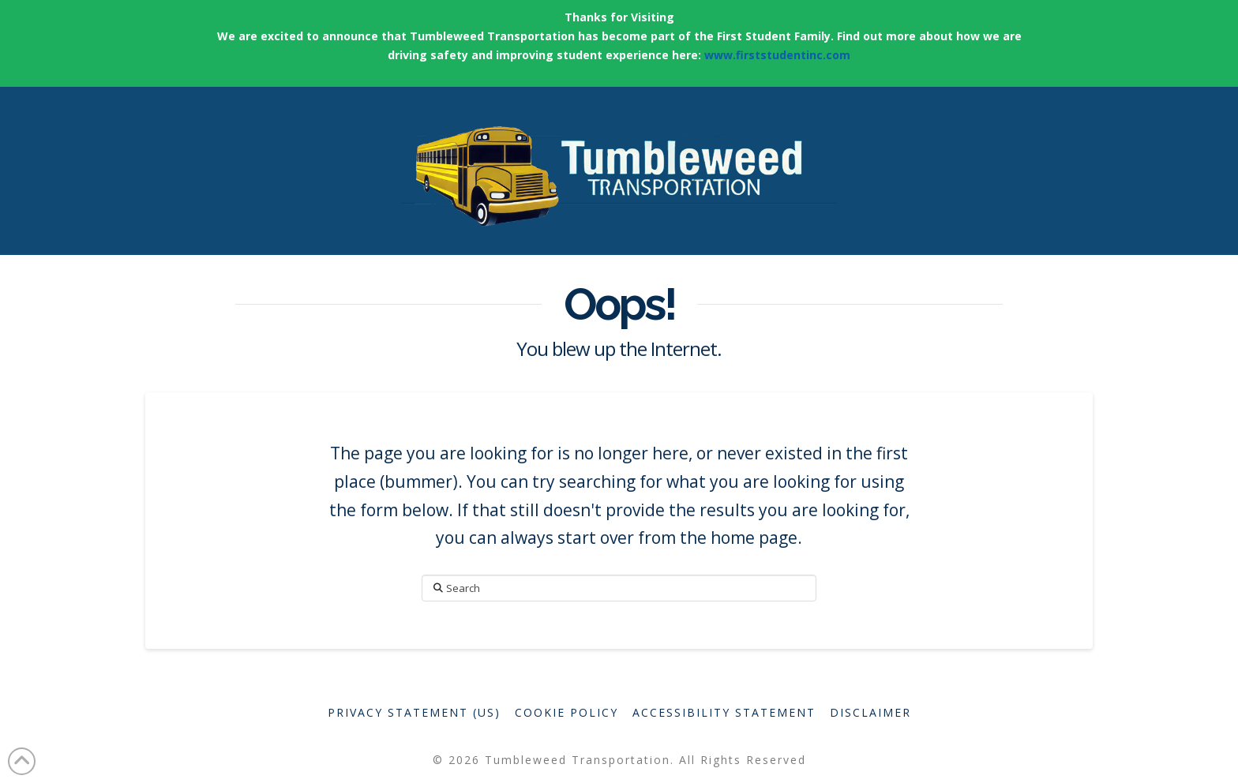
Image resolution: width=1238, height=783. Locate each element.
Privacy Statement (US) (414, 712)
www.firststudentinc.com (777, 54)
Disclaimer (870, 712)
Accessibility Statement (724, 712)
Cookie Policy (566, 712)
